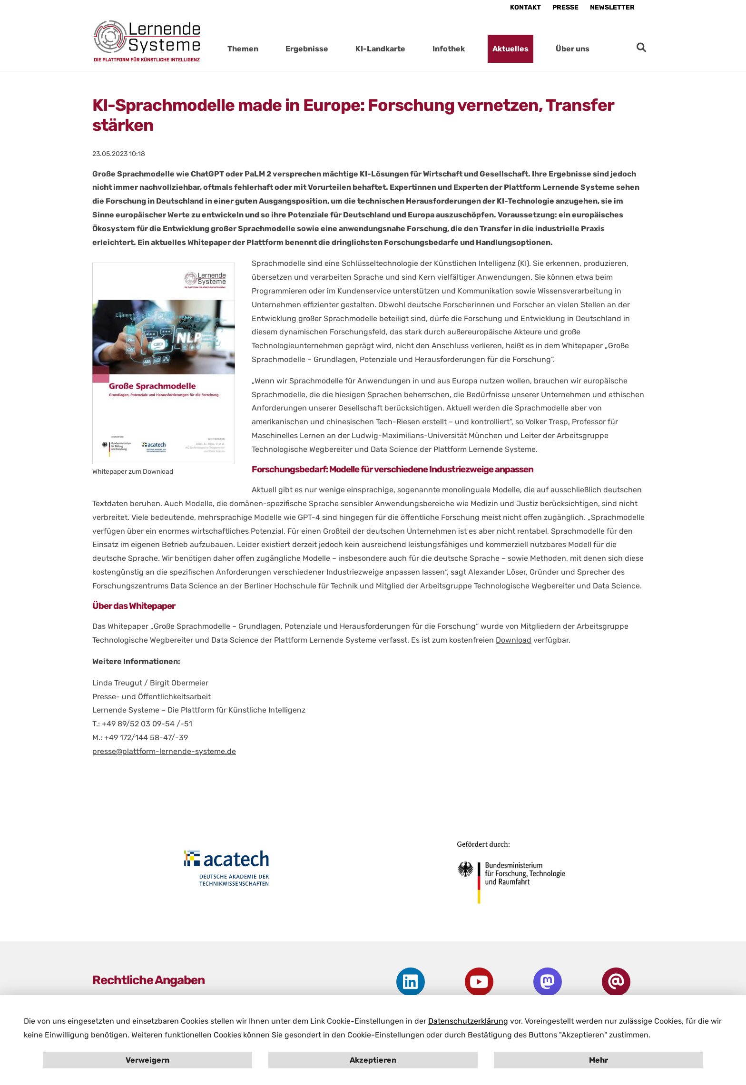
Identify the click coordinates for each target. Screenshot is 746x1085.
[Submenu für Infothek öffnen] (474, 49)
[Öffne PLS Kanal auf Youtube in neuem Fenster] (479, 982)
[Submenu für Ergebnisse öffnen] (338, 49)
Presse (565, 7)
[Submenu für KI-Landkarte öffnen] (415, 49)
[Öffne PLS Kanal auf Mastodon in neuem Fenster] (547, 982)
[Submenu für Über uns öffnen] (599, 49)
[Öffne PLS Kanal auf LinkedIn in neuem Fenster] (410, 982)
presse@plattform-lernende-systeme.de (164, 751)
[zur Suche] (641, 47)
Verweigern (147, 1060)
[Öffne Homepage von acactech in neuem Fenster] (226, 868)
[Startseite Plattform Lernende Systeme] (147, 40)
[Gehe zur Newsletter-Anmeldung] (616, 982)
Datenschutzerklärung (468, 1021)
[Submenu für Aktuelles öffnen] (538, 49)
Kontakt (525, 7)
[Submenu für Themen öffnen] (268, 49)
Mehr (598, 1060)
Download (513, 640)
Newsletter (612, 7)
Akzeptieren (373, 1060)
